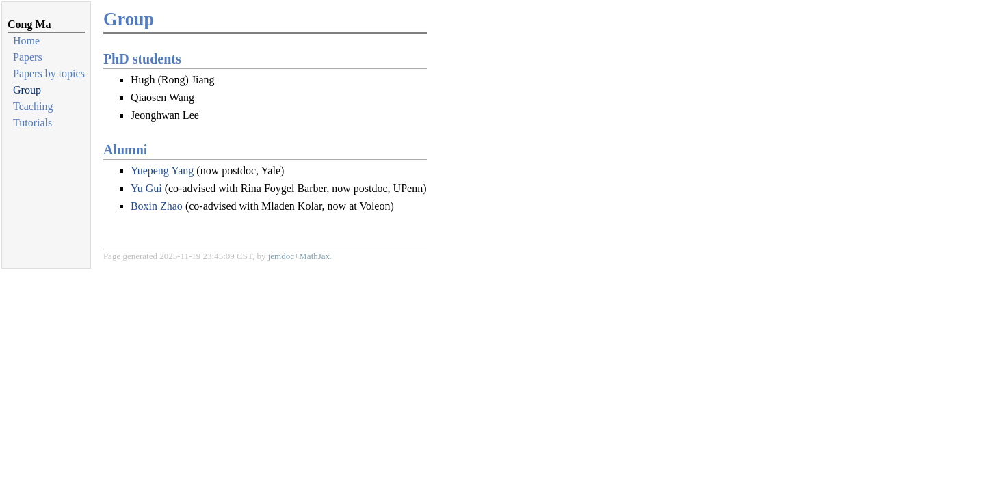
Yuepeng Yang (162, 170)
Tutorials (32, 122)
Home (26, 40)
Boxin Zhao (157, 206)
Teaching (33, 106)
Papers (27, 57)
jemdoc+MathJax (299, 256)
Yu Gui (146, 188)
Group (27, 90)
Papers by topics (49, 73)
